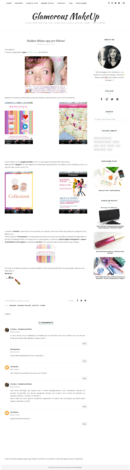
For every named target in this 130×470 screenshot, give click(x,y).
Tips (118, 146)
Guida (103, 146)
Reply (84, 343)
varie (42, 305)
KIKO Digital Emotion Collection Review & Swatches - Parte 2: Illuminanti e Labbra (110, 277)
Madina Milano (33, 52)
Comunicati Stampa (102, 142)
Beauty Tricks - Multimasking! (109, 190)
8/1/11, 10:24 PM (14, 332)
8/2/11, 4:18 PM (14, 369)
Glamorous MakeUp (65, 16)
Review (111, 146)
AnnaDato (14, 367)
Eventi (116, 142)
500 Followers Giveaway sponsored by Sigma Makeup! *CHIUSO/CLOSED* (110, 227)
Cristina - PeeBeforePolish (21, 329)
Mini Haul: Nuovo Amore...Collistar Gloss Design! (110, 252)
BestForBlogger (77, 467)
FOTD (96, 146)
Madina (13, 305)
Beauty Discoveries (102, 138)
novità (35, 305)
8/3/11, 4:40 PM (14, 415)
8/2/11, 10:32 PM (15, 387)
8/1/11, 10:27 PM (14, 352)
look (110, 149)
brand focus (99, 149)
